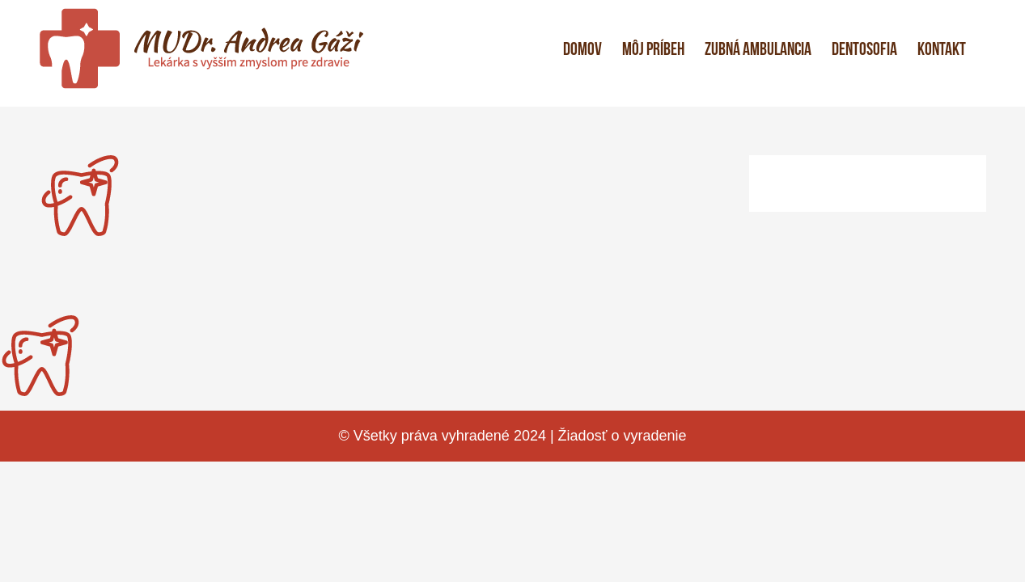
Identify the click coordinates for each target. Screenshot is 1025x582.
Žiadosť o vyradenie (622, 436)
